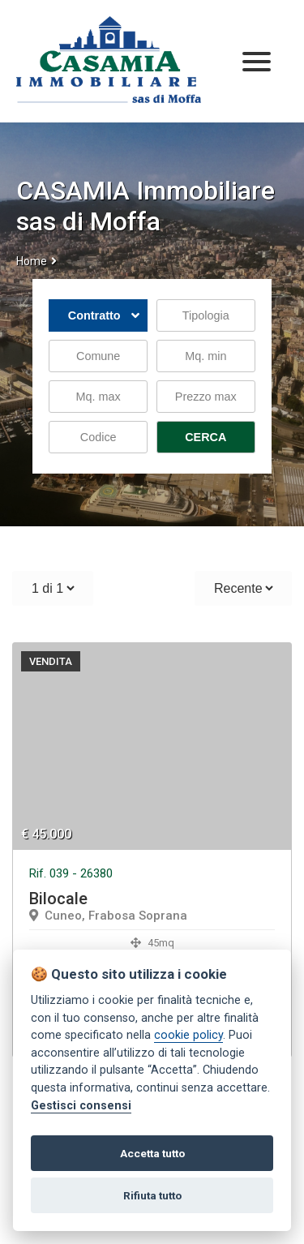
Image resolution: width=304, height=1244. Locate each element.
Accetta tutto (152, 1153)
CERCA (205, 437)
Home (31, 261)
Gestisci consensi (81, 1106)
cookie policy (188, 1035)
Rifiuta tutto (152, 1195)
